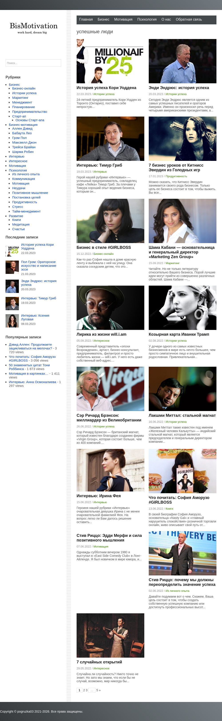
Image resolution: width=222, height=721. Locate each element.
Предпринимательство (29, 111)
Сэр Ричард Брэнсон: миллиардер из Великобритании (109, 417)
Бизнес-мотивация (23, 125)
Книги (169, 508)
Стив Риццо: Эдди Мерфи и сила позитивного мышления (109, 537)
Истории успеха (104, 94)
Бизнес (103, 19)
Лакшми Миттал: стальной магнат (182, 415)
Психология (147, 19)
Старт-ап (19, 116)
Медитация (21, 224)
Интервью (100, 171)
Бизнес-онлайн (103, 253)
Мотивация (123, 19)
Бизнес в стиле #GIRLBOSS (104, 247)
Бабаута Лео (22, 133)
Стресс (17, 207)
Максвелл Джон (24, 142)
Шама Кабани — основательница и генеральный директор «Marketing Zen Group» (182, 252)
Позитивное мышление (30, 193)
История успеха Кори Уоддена (106, 88)
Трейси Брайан (24, 147)
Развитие (16, 216)
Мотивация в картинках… (28, 373)
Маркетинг (173, 263)
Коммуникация (23, 179)
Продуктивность (176, 176)
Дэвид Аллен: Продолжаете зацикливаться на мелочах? (30, 346)
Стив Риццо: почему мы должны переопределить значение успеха (182, 582)
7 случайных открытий (99, 662)
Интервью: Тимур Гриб (99, 165)
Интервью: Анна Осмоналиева (32, 382)
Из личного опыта (177, 590)
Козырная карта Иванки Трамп (179, 334)
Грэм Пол (19, 138)
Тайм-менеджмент (26, 211)
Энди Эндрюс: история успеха (179, 88)
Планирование (23, 107)
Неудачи (18, 188)
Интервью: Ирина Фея (99, 496)
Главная (86, 19)
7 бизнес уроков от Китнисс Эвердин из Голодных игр (176, 167)
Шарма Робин (23, 152)
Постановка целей (26, 197)
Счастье (18, 229)
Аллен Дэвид (22, 128)
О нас (166, 19)
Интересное (101, 340)
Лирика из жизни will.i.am (102, 334)
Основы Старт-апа (30, 120)
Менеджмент (22, 102)
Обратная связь (189, 19)
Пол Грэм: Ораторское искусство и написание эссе (38, 265)
